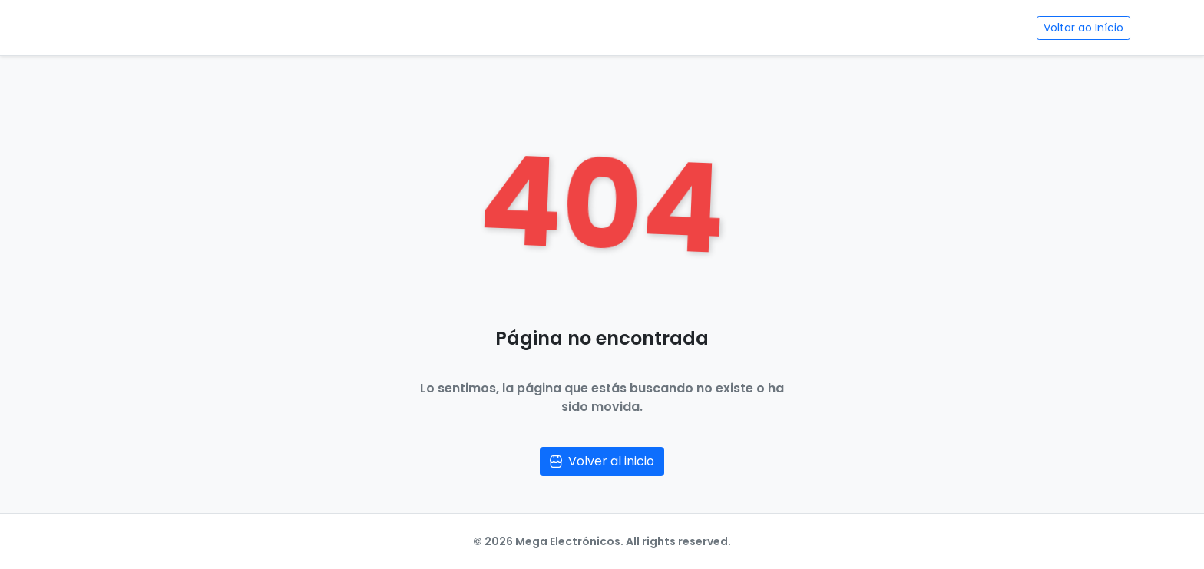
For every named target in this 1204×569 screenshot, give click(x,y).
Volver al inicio (602, 461)
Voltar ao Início (1083, 27)
